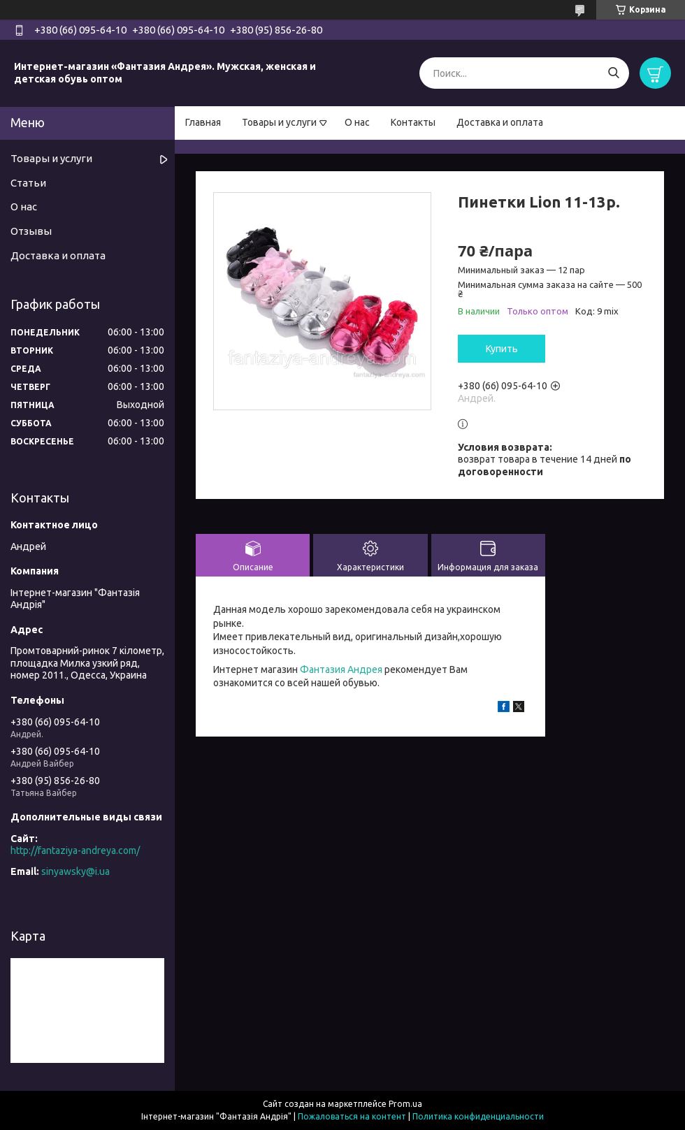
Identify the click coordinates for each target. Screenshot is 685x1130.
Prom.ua (405, 1103)
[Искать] (613, 73)
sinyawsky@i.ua (75, 871)
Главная (203, 122)
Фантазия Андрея (341, 669)
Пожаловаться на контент (352, 1116)
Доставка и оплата (499, 122)
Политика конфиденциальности (478, 1116)
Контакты (413, 122)
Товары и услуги (279, 122)
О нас (357, 122)
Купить (502, 348)
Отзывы (31, 231)
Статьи (28, 183)
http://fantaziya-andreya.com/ (75, 850)
